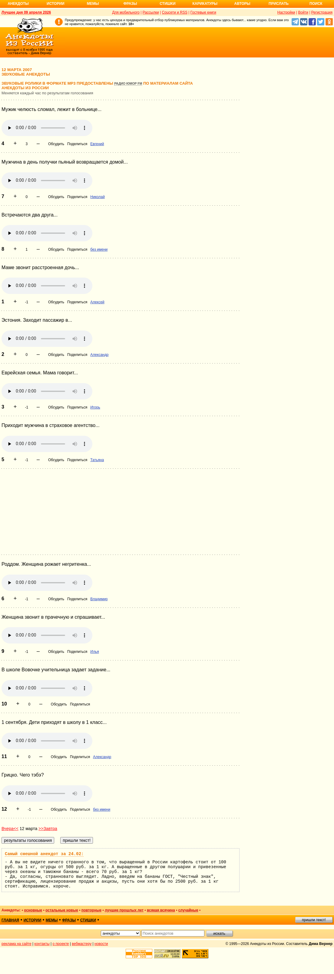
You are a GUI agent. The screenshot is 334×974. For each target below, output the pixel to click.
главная (10, 920)
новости (101, 944)
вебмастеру (81, 944)
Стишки (167, 4)
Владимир (98, 599)
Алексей (97, 302)
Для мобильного (126, 12)
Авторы (242, 4)
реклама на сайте (16, 944)
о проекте (61, 944)
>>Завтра (47, 828)
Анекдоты (18, 4)
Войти (303, 12)
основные (33, 910)
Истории (55, 4)
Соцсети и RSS (174, 12)
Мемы (93, 4)
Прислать (279, 4)
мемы (52, 920)
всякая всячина (161, 910)
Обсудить (56, 144)
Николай (97, 197)
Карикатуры (204, 4)
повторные (91, 910)
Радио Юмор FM (128, 83)
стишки (88, 920)
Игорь (95, 407)
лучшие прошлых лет (124, 910)
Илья (94, 652)
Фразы (130, 4)
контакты (42, 944)
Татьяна (97, 460)
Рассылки (151, 12)
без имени (98, 249)
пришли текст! (314, 920)
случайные (188, 910)
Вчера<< (10, 828)
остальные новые (61, 910)
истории (32, 920)
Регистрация (321, 12)
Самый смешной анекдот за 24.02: (44, 854)
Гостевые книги (203, 12)
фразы (69, 920)
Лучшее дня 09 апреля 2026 (26, 12)
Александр (99, 355)
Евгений (97, 144)
